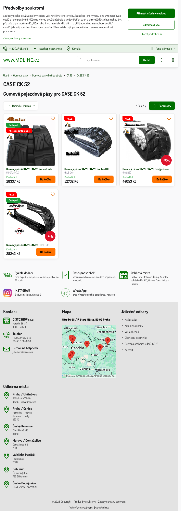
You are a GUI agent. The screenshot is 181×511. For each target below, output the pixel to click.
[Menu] (173, 60)
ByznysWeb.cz (101, 507)
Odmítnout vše (151, 24)
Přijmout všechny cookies (151, 13)
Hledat (147, 60)
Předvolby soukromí (85, 501)
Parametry (162, 106)
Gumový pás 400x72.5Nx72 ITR (24, 245)
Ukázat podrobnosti (151, 34)
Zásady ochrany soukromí (112, 501)
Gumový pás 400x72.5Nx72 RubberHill (86, 169)
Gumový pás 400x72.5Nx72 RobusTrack (29, 169)
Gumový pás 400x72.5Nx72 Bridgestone (145, 169)
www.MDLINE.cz (21, 60)
